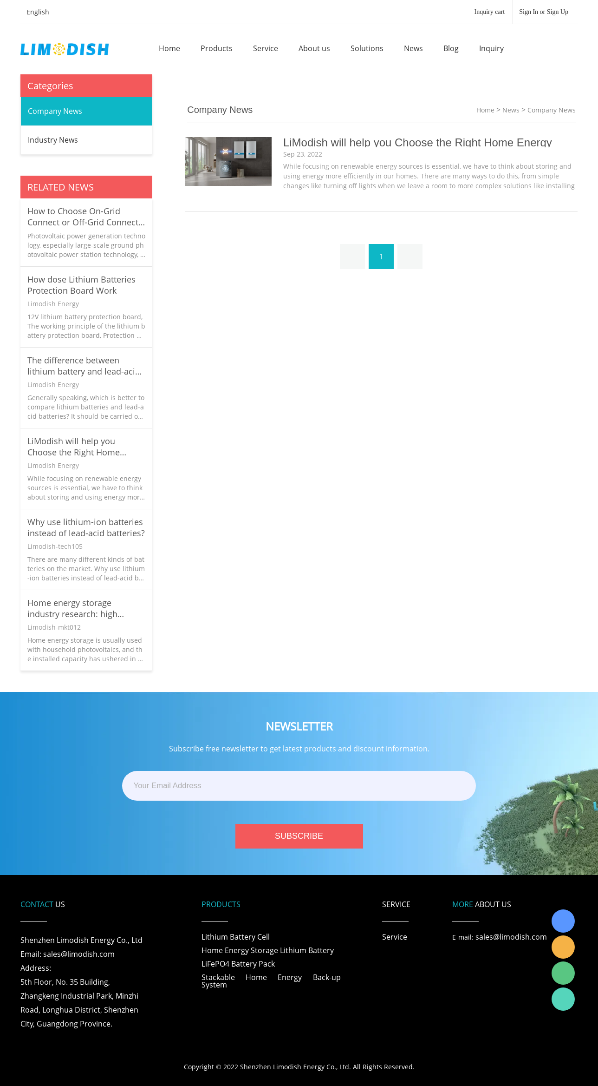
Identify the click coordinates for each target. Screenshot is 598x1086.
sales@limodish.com (511, 937)
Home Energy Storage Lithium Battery (268, 950)
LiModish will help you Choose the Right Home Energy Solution (73, 446)
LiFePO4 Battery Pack (238, 964)
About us (314, 48)
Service (265, 48)
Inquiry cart (489, 11)
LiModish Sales (563, 947)
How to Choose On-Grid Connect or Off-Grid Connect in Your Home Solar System (82, 216)
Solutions (367, 48)
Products (217, 48)
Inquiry (491, 48)
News (413, 48)
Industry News (53, 140)
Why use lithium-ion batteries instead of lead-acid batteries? (86, 527)
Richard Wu (563, 921)
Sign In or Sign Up (543, 11)
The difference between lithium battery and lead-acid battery (83, 366)
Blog (451, 48)
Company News (55, 111)
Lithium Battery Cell (236, 937)
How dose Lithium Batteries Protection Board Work (81, 285)
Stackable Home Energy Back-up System (271, 981)
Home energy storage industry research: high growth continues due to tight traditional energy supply (85, 608)
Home (169, 48)
